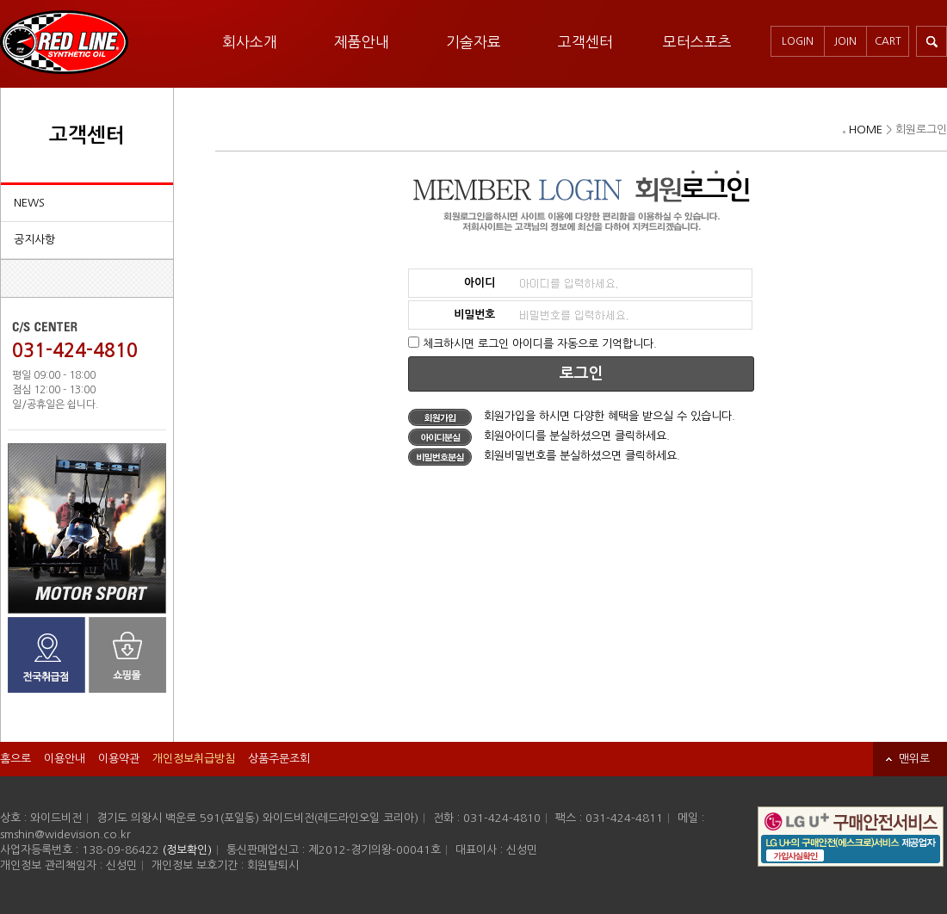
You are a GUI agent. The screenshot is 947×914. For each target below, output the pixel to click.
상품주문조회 (279, 758)
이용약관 (118, 758)
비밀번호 (474, 314)
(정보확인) (187, 849)
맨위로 (914, 758)
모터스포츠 (697, 41)
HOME (865, 129)
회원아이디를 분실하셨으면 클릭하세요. (539, 436)
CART (888, 41)
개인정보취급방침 (193, 758)
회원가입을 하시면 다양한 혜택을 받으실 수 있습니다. (571, 416)
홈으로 (15, 758)
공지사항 (34, 239)
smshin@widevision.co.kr (65, 834)
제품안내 (361, 41)
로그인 (581, 373)
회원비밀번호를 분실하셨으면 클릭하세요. (544, 455)
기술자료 (473, 41)
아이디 (479, 282)
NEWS (29, 202)
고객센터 (585, 41)
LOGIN (798, 41)
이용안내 (64, 758)
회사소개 (249, 41)
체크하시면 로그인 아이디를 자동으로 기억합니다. (540, 343)
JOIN (845, 41)
